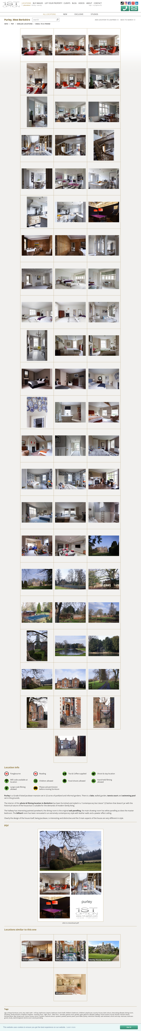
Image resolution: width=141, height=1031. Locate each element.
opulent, (58, 1016)
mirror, (36, 1016)
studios (94, 14)
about (90, 3)
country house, (98, 1013)
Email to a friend (42, 24)
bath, (28, 1013)
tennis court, (28, 1018)
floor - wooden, (61, 1014)
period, (69, 1016)
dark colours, (107, 1013)
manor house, (29, 1016)
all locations (49, 14)
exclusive (79, 14)
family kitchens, (16, 1014)
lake (92, 795)
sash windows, (105, 1016)
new (65, 14)
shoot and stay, (115, 1016)
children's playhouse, (86, 1013)
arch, (21, 1013)
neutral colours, (50, 1016)
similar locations (25, 24)
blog (74, 3)
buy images (38, 3)
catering (39, 5)
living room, (21, 1016)
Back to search (128, 20)
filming (34, 5)
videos (82, 3)
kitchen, (117, 1014)
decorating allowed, (118, 1013)
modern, (42, 1016)
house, (112, 1014)
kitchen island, (125, 1014)
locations (27, 3)
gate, (82, 1014)
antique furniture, (13, 1013)
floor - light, (44, 1014)
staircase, (124, 1016)
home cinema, (105, 1014)
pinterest (133, 3)
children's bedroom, (72, 1013)
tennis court (112, 795)
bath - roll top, (34, 1013)
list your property (54, 3)
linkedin (136, 3)
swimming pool (129, 795)
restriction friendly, (94, 1016)
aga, (5, 1013)
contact (98, 3)
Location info (11, 767)
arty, (24, 1013)
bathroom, (42, 1013)
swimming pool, (18, 1018)
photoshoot (27, 5)
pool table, (79, 1016)
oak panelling (75, 810)
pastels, (64, 1016)
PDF (6, 825)
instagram (125, 3)
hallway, (98, 1014)
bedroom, (54, 1013)
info (6, 24)
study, (11, 1018)
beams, (48, 1013)
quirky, (85, 1016)
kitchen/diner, (9, 1016)
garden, (77, 1014)
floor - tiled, (52, 1014)
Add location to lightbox (107, 20)
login (90, 5)
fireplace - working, (33, 1014)
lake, (15, 1016)
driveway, (7, 1014)
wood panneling (37, 1018)
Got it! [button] (129, 1027)
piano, (74, 1016)
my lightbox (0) (98, 5)
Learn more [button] (70, 1027)
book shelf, (62, 1013)
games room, (70, 1014)
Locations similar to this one (20, 929)
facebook (129, 3)
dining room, (129, 1013)
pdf (12, 24)
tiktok (122, 3)
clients (67, 3)
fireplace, (24, 1014)
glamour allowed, (89, 1014)
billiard (19, 813)
